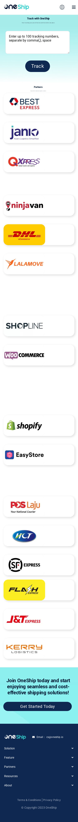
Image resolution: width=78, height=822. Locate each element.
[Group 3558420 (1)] (16, 6)
